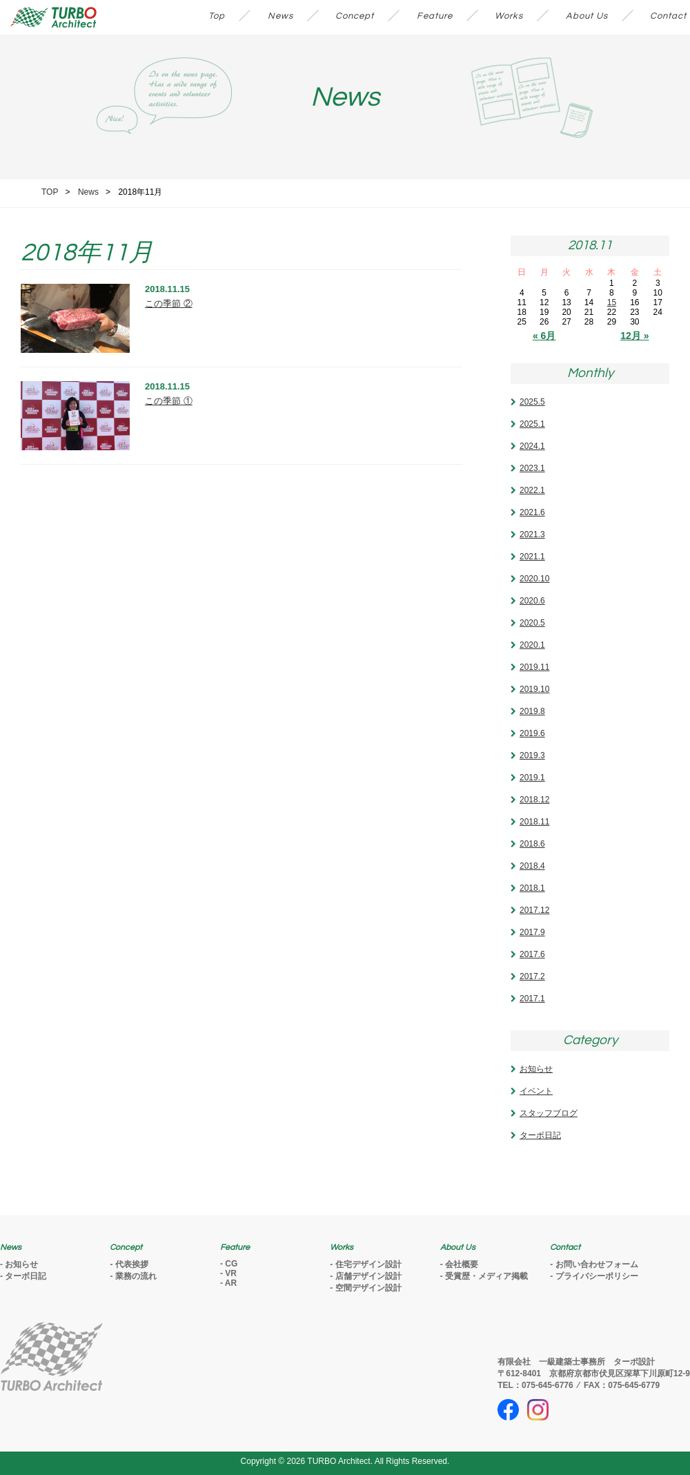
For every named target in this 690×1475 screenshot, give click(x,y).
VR (231, 1273)
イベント (536, 1091)
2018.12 (534, 799)
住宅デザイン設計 (368, 1264)
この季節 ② (169, 303)
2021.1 (532, 556)
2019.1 (532, 777)
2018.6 (532, 844)
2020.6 (532, 601)
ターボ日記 (540, 1135)
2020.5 (532, 623)
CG (231, 1264)
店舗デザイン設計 (368, 1276)
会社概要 (461, 1264)
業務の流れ (136, 1276)
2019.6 (532, 733)
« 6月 (544, 335)
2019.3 (532, 755)
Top (216, 16)
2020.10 (534, 579)
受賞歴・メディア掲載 (486, 1276)
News (280, 16)
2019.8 (532, 711)
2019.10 (534, 689)
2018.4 (532, 866)
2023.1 (532, 468)
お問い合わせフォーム (596, 1264)
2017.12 (534, 910)
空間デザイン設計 (368, 1288)
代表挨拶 (131, 1264)
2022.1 (532, 490)
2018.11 (534, 822)
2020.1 (532, 645)
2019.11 (534, 667)
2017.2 (532, 976)
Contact (668, 16)
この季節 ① (169, 401)
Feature (435, 16)
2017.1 (532, 998)
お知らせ (536, 1069)
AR (231, 1283)
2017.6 (532, 954)
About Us (587, 16)
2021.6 (532, 512)
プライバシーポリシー (596, 1276)
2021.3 (532, 534)
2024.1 (532, 446)
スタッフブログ (549, 1113)
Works (509, 16)
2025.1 (532, 424)
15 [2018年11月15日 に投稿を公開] (611, 302)
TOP (49, 192)
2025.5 (532, 402)
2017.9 (532, 932)
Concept (354, 16)
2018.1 (532, 888)
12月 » (634, 335)
